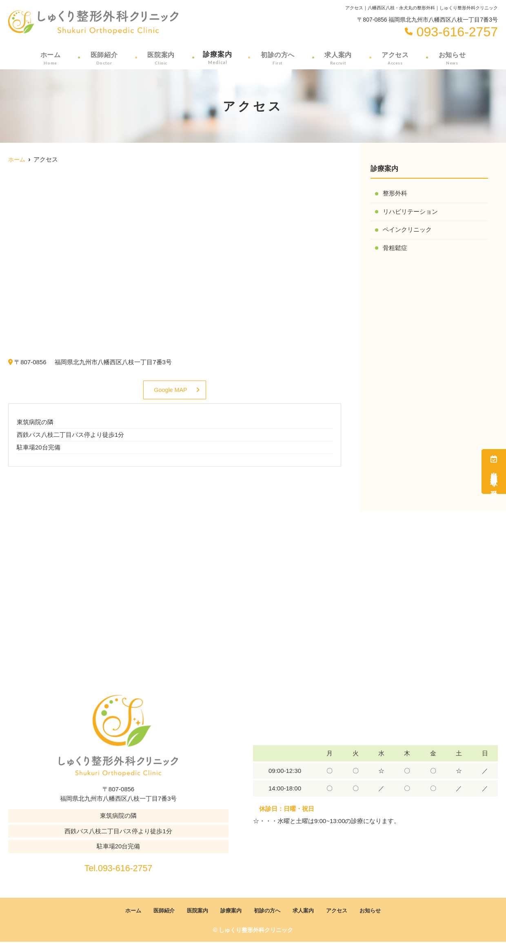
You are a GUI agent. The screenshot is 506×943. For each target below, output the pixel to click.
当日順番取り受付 (494, 471)
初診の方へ (278, 57)
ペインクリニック (407, 230)
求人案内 (338, 57)
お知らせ (452, 57)
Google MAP (170, 390)
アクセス (395, 57)
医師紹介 (103, 57)
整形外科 (395, 193)
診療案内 (217, 57)
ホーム (50, 57)
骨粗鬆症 (395, 248)
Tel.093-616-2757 (118, 866)
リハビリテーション (410, 211)
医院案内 (160, 57)
